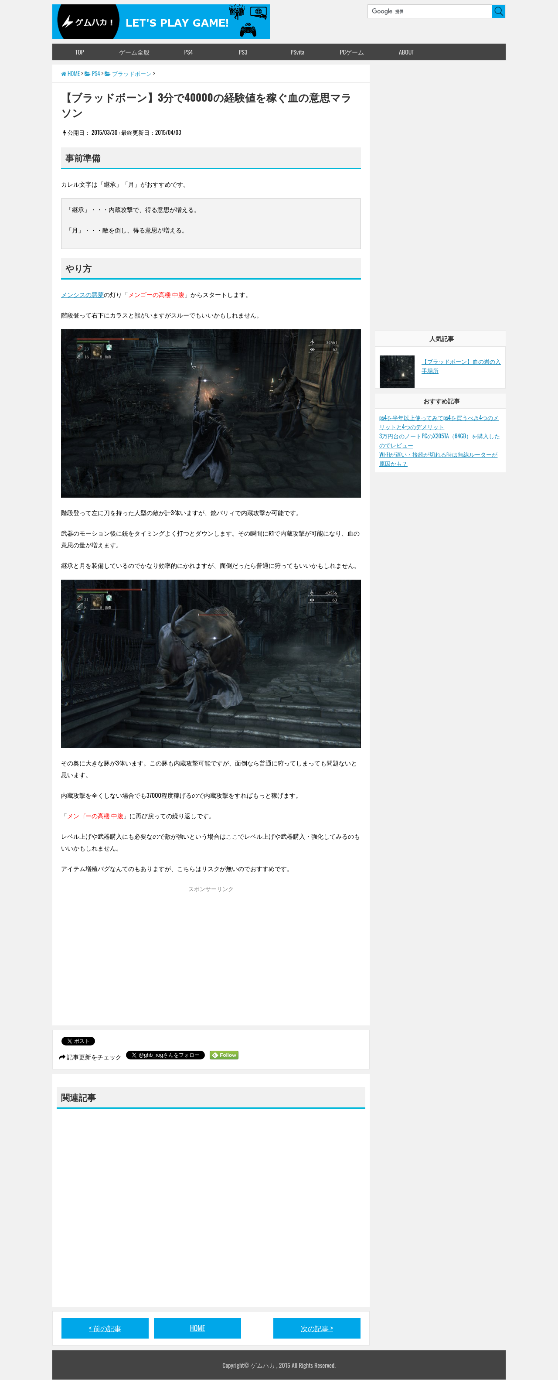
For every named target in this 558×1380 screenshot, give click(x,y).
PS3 (243, 51)
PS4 (188, 51)
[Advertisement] (134, 958)
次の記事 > (317, 1328)
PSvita (298, 51)
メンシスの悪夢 (82, 294)
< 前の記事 (105, 1328)
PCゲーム (352, 51)
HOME (197, 1328)
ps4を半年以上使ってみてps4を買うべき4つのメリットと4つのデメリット (439, 422)
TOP (79, 51)
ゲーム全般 (134, 51)
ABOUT (406, 51)
